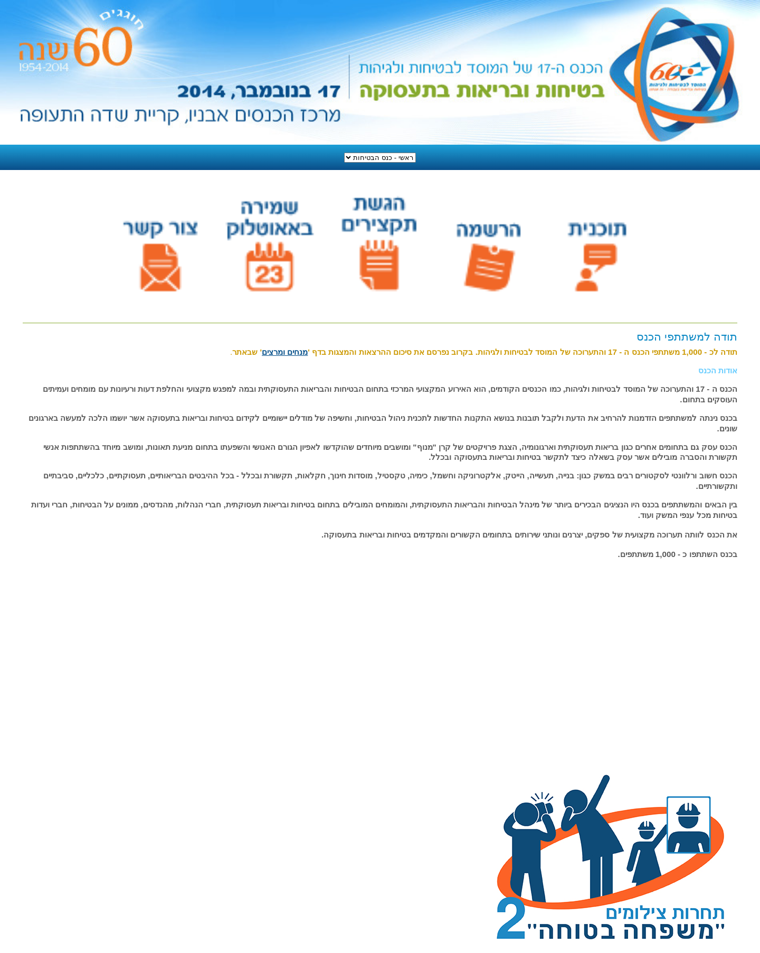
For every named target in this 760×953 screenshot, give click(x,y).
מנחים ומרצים (285, 351)
